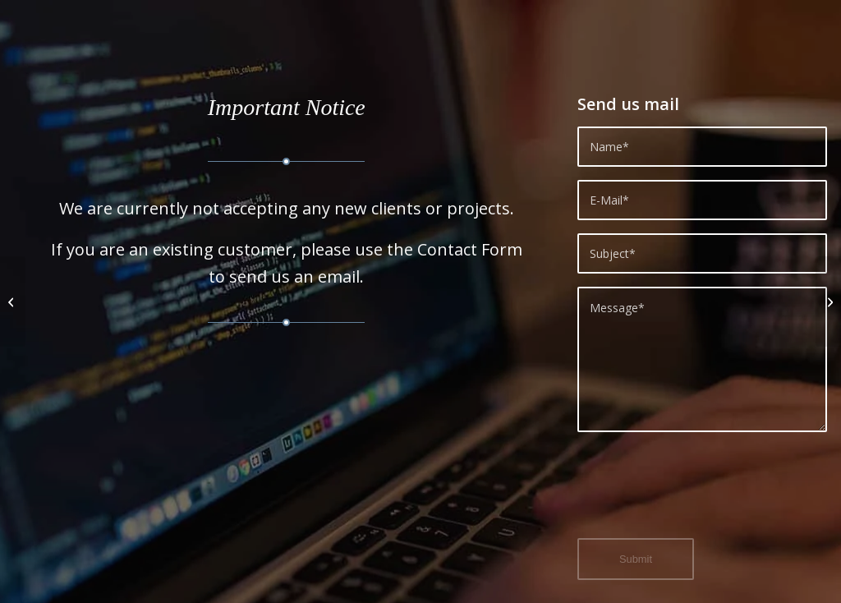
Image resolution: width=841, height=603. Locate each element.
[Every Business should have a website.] (12, 301)
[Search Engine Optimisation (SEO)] (828, 301)
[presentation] (702, 495)
